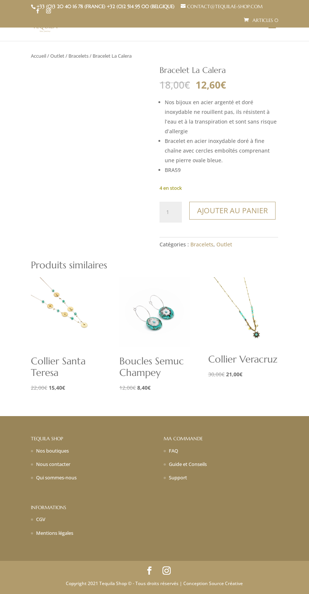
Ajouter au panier (232, 210)
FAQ (173, 450)
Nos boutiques (52, 450)
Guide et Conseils (188, 464)
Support (178, 477)
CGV (40, 519)
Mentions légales (54, 533)
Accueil (38, 55)
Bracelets (78, 55)
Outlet (57, 55)
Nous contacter (53, 464)
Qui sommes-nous (56, 477)
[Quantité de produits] (171, 212)
